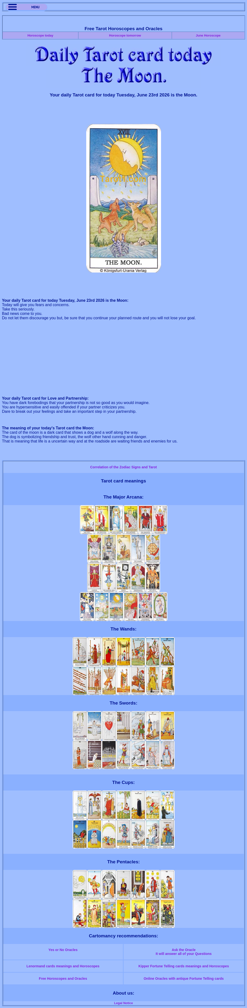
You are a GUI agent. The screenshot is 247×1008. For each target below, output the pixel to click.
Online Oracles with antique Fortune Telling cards (184, 978)
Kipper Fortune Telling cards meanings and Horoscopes (183, 966)
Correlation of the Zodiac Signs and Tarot (123, 467)
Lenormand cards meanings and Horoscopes (62, 966)
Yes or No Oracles (62, 950)
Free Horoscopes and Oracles (63, 978)
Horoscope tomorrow (125, 35)
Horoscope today (40, 35)
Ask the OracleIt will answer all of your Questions (184, 952)
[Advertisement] (123, 113)
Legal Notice (123, 1003)
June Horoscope (208, 35)
